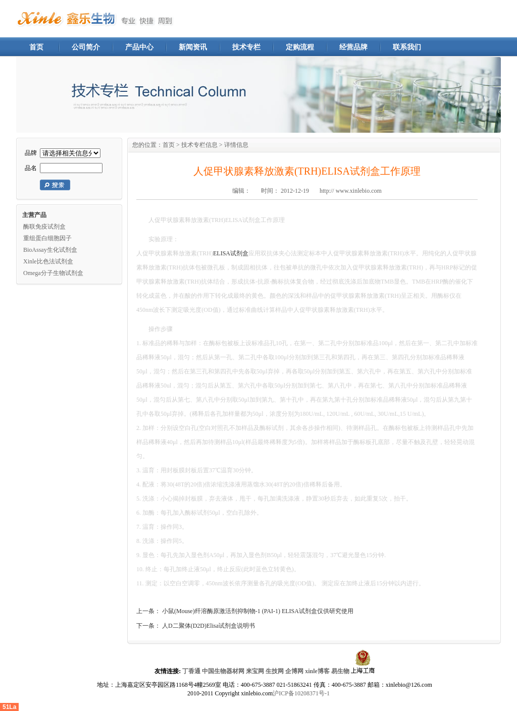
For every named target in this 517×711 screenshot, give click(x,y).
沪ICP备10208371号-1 (301, 693)
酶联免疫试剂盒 (44, 226)
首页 (36, 47)
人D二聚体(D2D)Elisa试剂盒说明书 (208, 625)
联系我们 (407, 47)
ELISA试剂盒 (230, 253)
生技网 (275, 671)
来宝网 (255, 671)
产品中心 (139, 47)
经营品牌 (353, 47)
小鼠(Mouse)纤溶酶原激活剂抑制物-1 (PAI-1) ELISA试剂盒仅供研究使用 (257, 611)
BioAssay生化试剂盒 (50, 249)
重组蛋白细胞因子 (47, 238)
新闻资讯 (193, 47)
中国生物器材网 (223, 671)
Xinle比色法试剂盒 (48, 261)
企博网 (294, 671)
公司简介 (86, 47)
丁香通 (191, 671)
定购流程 (300, 47)
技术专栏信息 (199, 144)
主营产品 (34, 214)
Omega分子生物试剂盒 (53, 273)
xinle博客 (317, 671)
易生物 (340, 671)
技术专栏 (246, 47)
